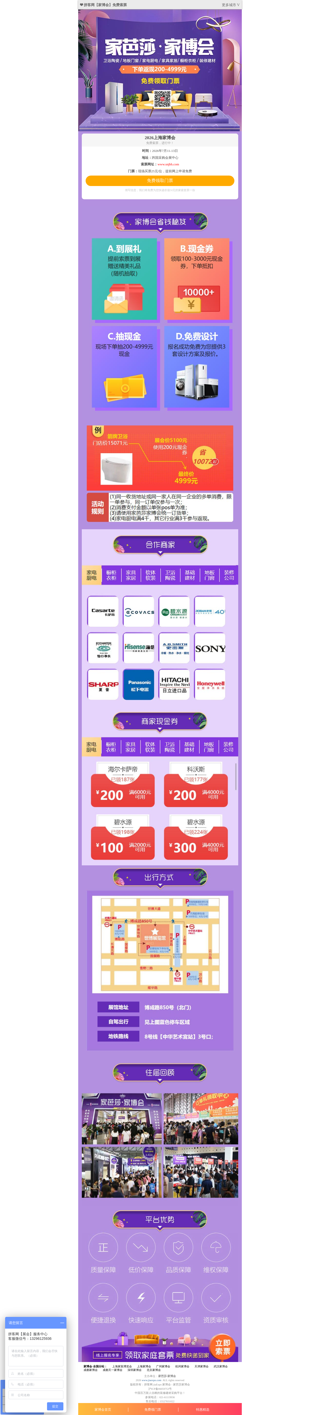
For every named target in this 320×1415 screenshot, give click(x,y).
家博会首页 (103, 1409)
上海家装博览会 (122, 1366)
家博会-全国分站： (95, 1366)
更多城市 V (231, 5)
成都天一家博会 (112, 1370)
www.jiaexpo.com (152, 1380)
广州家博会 (163, 1366)
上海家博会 (144, 1366)
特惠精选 (202, 1409)
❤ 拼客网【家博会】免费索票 (103, 5)
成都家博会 (91, 1370)
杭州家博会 (182, 1366)
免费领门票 (152, 1409)
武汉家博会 (221, 1366)
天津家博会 (202, 1366)
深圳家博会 (135, 1370)
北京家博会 (154, 1370)
